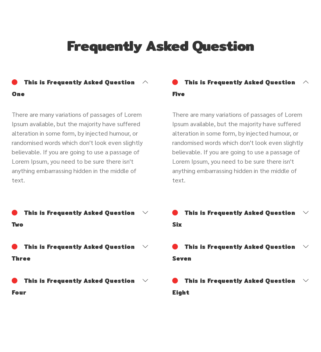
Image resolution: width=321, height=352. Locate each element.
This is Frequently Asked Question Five (233, 87)
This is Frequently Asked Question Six (233, 218)
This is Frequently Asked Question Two (73, 218)
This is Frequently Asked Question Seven (233, 252)
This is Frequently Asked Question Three (73, 252)
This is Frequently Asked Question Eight (233, 286)
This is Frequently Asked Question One (73, 87)
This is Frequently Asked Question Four (73, 286)
